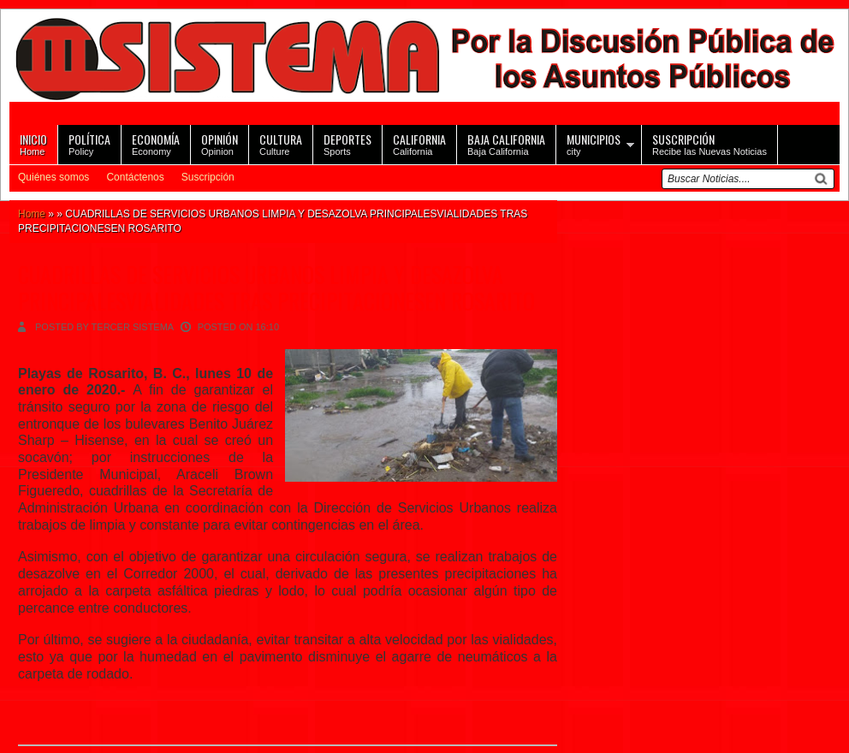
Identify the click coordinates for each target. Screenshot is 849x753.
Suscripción (208, 177)
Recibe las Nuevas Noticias (709, 143)
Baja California (506, 143)
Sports (347, 143)
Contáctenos (134, 177)
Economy (156, 143)
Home (33, 143)
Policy (89, 143)
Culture (280, 143)
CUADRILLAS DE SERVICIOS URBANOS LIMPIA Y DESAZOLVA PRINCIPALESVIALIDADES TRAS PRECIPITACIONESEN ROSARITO (276, 287)
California (419, 143)
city (593, 143)
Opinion (219, 143)
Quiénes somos (53, 177)
